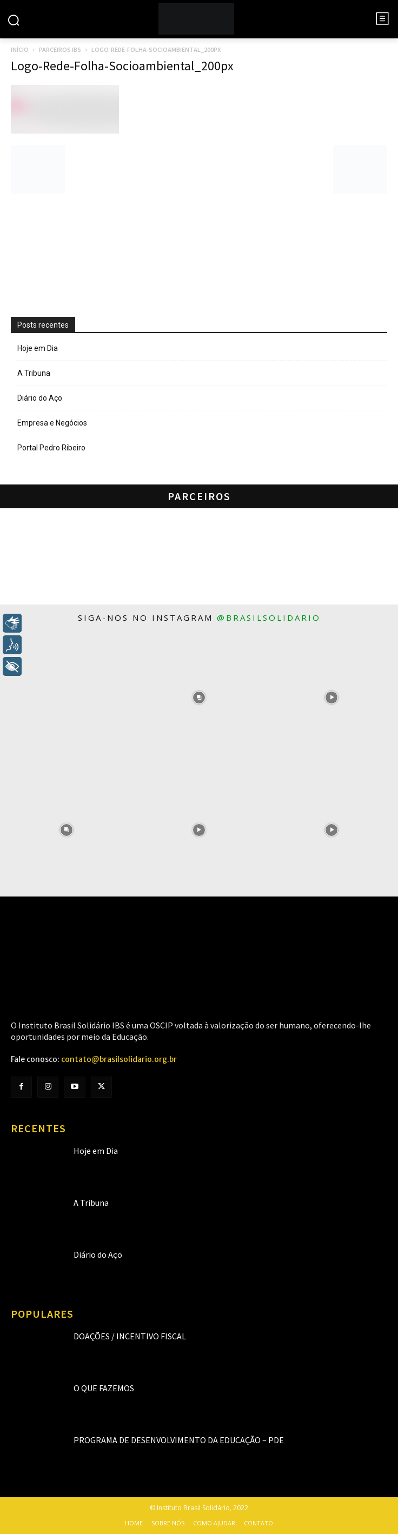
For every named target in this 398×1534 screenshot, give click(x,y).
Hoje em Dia (37, 348)
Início (20, 49)
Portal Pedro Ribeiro (51, 447)
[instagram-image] (66, 697)
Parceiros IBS (60, 49)
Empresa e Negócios (52, 423)
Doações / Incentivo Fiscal (130, 1336)
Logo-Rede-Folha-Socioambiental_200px (122, 65)
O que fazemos (104, 1388)
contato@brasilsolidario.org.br (119, 1059)
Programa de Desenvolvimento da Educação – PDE (179, 1440)
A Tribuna (33, 373)
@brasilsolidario (269, 617)
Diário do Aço (39, 398)
